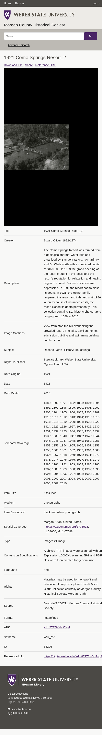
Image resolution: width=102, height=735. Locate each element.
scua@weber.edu (19, 709)
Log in (96, 3)
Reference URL (45, 65)
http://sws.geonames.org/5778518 (66, 526)
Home (7, 3)
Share (29, 65)
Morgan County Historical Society (34, 25)
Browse (19, 3)
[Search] (44, 36)
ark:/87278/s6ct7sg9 (57, 627)
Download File (13, 65)
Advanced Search (19, 45)
